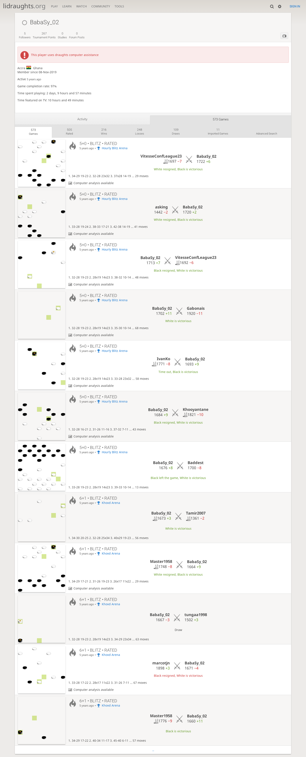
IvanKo (163, 358)
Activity (82, 119)
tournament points (44, 35)
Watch (81, 6)
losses (139, 131)
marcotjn (161, 662)
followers (25, 35)
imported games (218, 131)
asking (161, 206)
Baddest (196, 462)
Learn (67, 6)
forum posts (77, 35)
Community (100, 6)
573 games (221, 119)
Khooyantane (195, 409)
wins (104, 131)
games (33, 131)
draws (176, 131)
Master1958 (161, 561)
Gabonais (196, 308)
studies (62, 35)
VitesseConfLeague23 (161, 156)
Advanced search (266, 133)
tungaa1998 (195, 614)
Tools (119, 6)
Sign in (295, 6)
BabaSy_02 (206, 156)
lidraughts (24, 5)
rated (69, 131)
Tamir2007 (195, 513)
